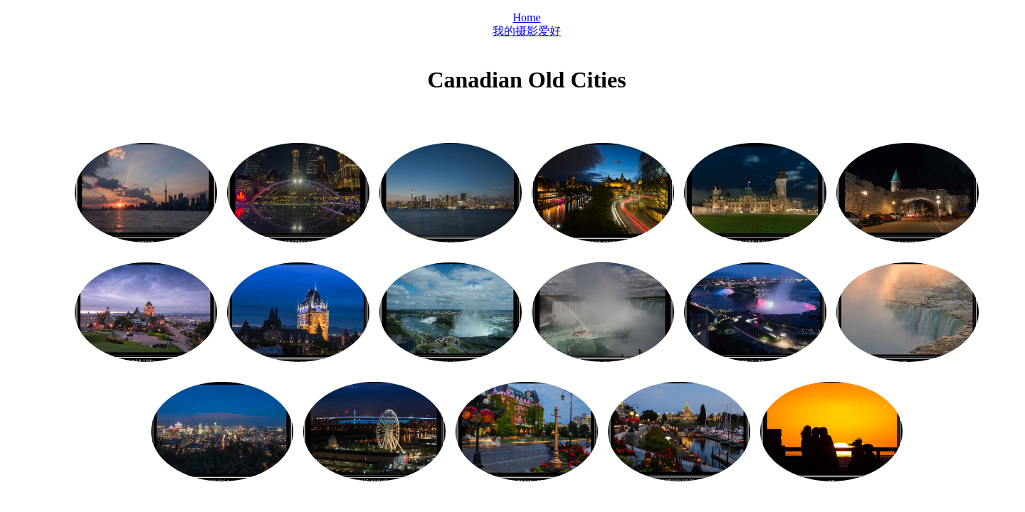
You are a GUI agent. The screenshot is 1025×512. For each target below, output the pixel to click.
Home (526, 17)
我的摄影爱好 (527, 31)
